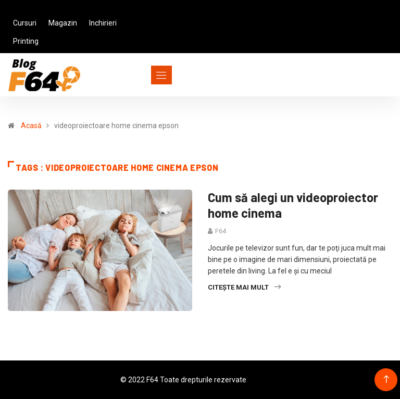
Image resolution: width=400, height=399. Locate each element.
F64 (220, 231)
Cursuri (24, 23)
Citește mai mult (244, 287)
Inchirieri (103, 23)
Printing (26, 41)
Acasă (31, 125)
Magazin (62, 23)
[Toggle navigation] (142, 75)
